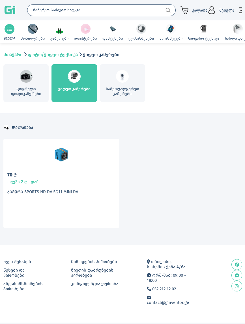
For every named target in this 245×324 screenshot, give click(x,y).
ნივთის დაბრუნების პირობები (92, 274)
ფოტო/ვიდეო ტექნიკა (53, 54)
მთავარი (13, 54)
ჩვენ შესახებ (17, 263)
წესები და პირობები (14, 274)
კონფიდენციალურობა (95, 285)
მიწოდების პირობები (94, 263)
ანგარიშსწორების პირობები (23, 288)
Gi (10, 10)
